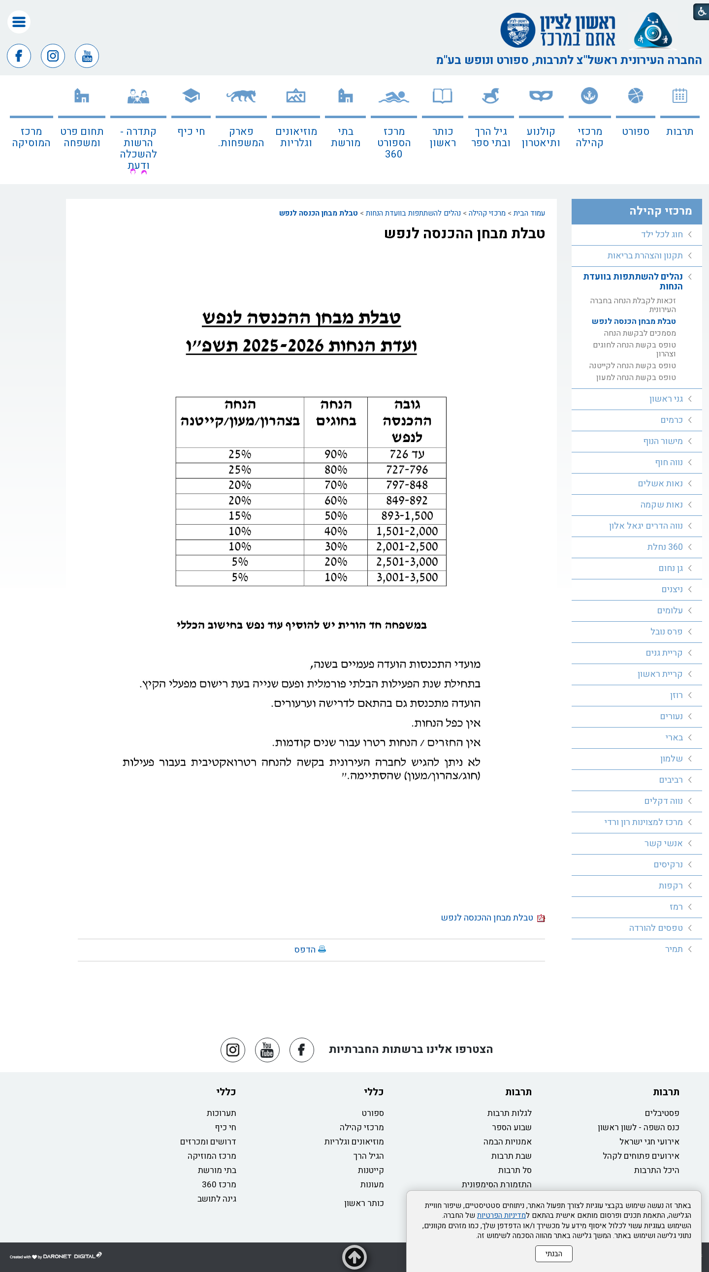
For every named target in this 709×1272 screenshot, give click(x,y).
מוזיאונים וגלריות (296, 137)
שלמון (671, 758)
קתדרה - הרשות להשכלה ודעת (138, 148)
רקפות (671, 885)
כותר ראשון (443, 137)
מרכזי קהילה (590, 137)
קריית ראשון (660, 674)
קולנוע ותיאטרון (541, 137)
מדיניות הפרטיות (501, 1215)
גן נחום (670, 568)
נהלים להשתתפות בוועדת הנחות (413, 213)
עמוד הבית (529, 213)
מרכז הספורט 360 (394, 143)
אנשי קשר (664, 843)
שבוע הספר (512, 1127)
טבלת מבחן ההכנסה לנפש (464, 233)
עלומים (670, 610)
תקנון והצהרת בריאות (645, 255)
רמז (676, 907)
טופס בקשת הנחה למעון (636, 377)
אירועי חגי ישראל (649, 1142)
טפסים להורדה (656, 928)
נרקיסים (668, 864)
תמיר (674, 949)
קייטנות (371, 1170)
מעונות (372, 1184)
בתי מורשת (345, 137)
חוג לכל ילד (662, 234)
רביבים (671, 780)
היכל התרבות (656, 1170)
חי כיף (191, 131)
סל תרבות (515, 1170)
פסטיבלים (662, 1113)
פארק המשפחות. (241, 137)
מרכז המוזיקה (212, 1156)
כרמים (671, 420)
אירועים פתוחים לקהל (641, 1156)
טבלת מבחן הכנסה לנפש (318, 213)
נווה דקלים (663, 801)
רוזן (676, 695)
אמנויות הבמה (507, 1142)
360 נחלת (665, 547)
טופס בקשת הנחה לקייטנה (632, 366)
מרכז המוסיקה (31, 137)
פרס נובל (666, 631)
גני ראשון (666, 399)
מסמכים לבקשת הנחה (640, 333)
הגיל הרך (369, 1156)
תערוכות (221, 1113)
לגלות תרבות (509, 1113)
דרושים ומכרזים (208, 1142)
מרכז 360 (219, 1184)
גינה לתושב (216, 1199)
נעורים (671, 716)
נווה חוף (669, 462)
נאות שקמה (662, 504)
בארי (674, 737)
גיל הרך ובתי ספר (491, 137)
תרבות (680, 131)
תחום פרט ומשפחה (82, 137)
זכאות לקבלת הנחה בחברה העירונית (633, 305)
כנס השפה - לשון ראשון (638, 1127)
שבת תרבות (511, 1156)
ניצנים (672, 589)
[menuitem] (680, 129)
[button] (19, 21)
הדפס (305, 949)
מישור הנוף (663, 441)
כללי (374, 1092)
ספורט (635, 131)
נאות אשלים (660, 483)
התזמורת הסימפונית (497, 1184)
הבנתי (554, 1253)
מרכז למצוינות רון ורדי (644, 822)
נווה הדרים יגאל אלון (646, 526)
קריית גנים (664, 653)
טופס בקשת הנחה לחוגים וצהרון (634, 349)
